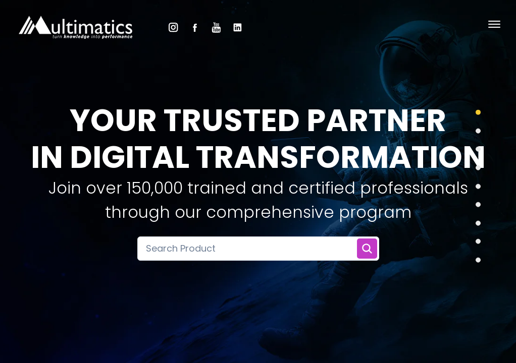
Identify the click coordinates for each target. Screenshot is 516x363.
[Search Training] (367, 248)
